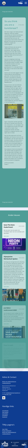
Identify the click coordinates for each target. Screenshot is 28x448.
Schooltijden (5, 410)
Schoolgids (5, 415)
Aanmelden (5, 413)
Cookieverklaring (6, 383)
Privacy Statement (6, 430)
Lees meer (6, 240)
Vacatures (4, 417)
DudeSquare (15, 445)
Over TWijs (5, 429)
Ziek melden (5, 412)
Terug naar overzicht (7, 11)
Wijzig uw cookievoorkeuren (9, 381)
